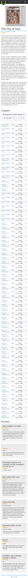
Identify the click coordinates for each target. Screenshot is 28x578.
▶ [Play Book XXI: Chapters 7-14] (25, 386)
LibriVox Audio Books (14, 2)
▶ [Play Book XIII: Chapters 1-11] (25, 236)
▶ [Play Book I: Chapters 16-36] (25, 128)
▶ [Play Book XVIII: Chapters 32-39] (25, 330)
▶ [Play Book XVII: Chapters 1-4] (25, 300)
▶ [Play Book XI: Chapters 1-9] (25, 210)
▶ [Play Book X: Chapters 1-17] (25, 201)
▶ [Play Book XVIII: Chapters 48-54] (25, 338)
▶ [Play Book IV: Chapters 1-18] (25, 150)
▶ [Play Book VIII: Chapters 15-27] (25, 188)
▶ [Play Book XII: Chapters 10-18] (25, 227)
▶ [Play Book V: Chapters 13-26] (25, 163)
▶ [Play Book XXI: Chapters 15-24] (25, 390)
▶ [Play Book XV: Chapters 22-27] (25, 278)
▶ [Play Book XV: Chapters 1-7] (25, 266)
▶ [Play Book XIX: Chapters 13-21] (25, 351)
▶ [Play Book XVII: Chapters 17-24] (25, 313)
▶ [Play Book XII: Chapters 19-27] (25, 231)
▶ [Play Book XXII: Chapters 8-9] (25, 403)
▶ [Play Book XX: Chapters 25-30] (25, 377)
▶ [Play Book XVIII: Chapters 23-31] (25, 326)
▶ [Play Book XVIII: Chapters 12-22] (25, 321)
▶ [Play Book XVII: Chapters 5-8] (25, 304)
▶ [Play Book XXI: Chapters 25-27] (25, 394)
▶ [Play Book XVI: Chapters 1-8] (25, 283)
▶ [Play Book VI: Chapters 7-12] (25, 171)
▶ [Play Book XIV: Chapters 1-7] (25, 248)
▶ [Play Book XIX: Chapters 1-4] (25, 343)
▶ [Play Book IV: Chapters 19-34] (25, 154)
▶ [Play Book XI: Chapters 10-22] (25, 214)
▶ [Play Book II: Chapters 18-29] (25, 137)
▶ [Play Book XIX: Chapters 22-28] (25, 356)
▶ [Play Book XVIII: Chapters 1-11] (25, 317)
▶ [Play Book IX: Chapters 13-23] (25, 197)
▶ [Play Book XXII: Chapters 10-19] (25, 407)
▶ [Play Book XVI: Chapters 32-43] (25, 296)
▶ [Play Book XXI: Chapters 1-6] (25, 381)
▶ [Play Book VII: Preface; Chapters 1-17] (25, 176)
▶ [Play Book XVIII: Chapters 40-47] (25, 334)
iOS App (15, 577)
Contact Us (3, 575)
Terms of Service (11, 575)
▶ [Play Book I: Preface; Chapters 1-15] (25, 124)
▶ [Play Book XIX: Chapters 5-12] (25, 347)
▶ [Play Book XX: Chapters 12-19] (25, 368)
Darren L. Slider (23, 30)
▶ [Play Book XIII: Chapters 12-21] (25, 240)
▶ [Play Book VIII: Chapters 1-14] (25, 184)
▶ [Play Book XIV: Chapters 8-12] (25, 253)
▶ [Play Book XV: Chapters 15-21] (25, 274)
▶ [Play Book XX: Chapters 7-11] (25, 364)
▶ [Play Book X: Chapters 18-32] (25, 206)
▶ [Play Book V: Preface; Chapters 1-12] (25, 158)
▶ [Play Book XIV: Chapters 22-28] (25, 261)
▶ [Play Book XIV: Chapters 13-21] (25, 257)
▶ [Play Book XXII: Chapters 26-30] (25, 416)
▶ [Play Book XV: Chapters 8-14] (25, 270)
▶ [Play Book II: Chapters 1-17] (25, 133)
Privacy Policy (19, 575)
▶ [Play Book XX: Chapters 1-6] (25, 360)
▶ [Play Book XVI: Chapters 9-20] (25, 287)
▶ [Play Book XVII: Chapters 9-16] (25, 308)
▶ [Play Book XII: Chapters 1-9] (25, 223)
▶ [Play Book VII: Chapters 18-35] (25, 180)
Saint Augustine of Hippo (8, 31)
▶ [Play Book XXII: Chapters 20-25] (25, 411)
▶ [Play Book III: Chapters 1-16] (25, 141)
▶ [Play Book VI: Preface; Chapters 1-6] (25, 167)
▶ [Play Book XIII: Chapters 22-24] (25, 244)
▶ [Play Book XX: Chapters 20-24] (25, 373)
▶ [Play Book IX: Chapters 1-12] (25, 193)
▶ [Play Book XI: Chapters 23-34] (25, 218)
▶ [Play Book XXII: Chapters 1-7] (25, 398)
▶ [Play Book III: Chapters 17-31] (25, 146)
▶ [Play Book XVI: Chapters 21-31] (25, 291)
